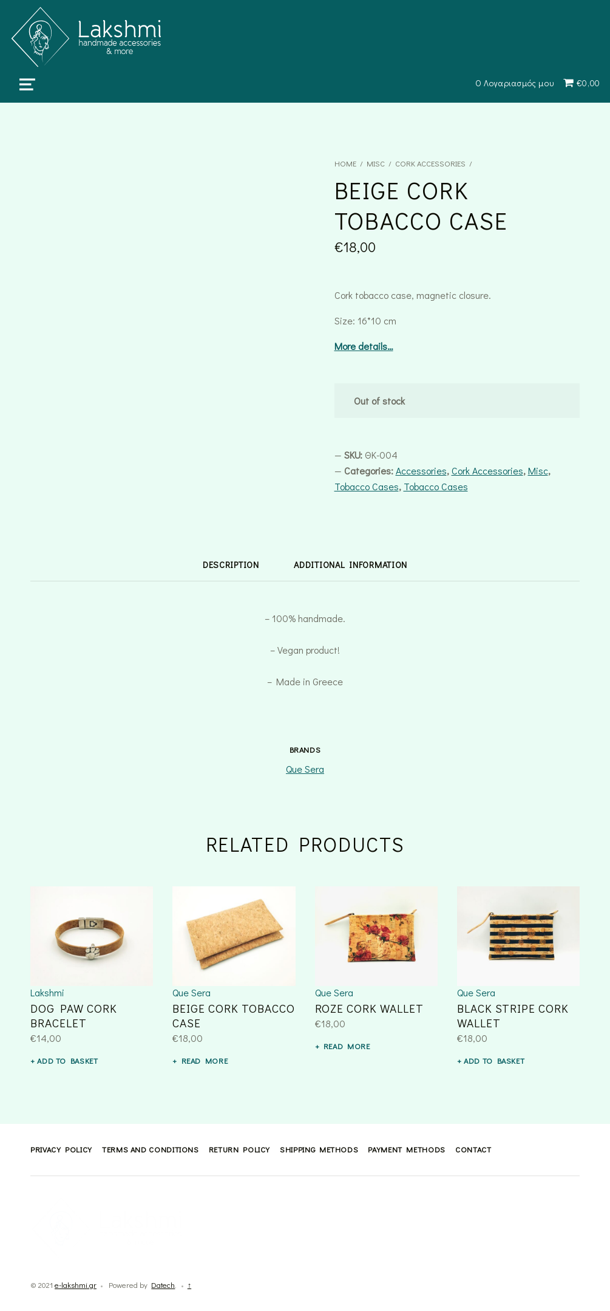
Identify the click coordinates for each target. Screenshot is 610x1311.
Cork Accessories (430, 163)
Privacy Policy (61, 1149)
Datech (163, 1285)
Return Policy (239, 1149)
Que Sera (305, 768)
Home (345, 163)
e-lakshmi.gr (76, 1285)
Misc (376, 163)
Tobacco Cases (366, 486)
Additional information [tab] (350, 564)
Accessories (421, 470)
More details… (363, 346)
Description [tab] (231, 564)
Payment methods (407, 1149)
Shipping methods (319, 1149)
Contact (473, 1149)
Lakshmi (47, 992)
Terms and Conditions (150, 1149)
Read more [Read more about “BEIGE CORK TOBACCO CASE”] (204, 1061)
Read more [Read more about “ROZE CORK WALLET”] (347, 1046)
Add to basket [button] (67, 1061)
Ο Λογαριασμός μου (514, 83)
